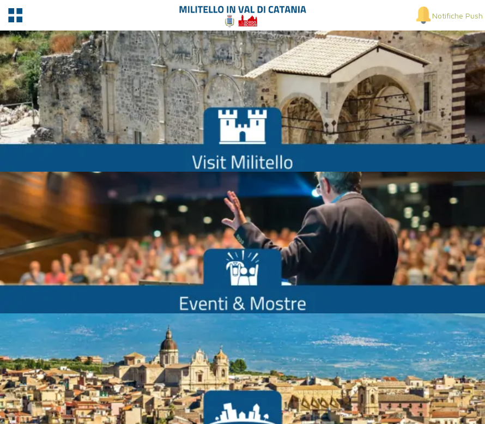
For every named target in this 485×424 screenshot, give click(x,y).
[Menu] (15, 15)
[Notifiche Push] (449, 15)
